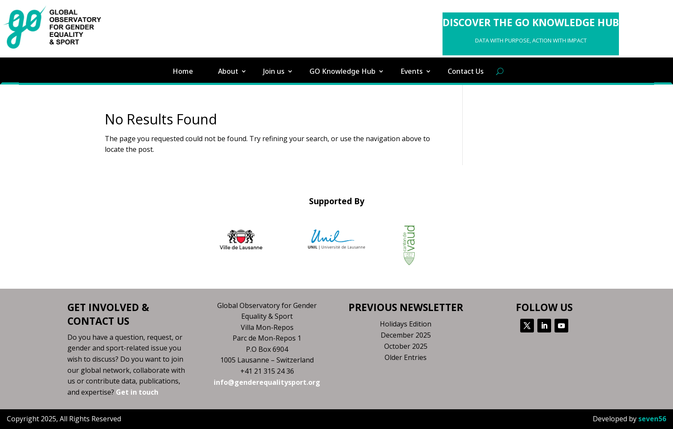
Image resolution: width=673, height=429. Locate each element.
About (228, 71)
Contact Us (466, 71)
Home (183, 71)
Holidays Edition (405, 324)
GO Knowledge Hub (342, 71)
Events (411, 71)
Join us (274, 71)
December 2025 (406, 335)
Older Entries (406, 357)
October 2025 (405, 346)
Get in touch (137, 392)
